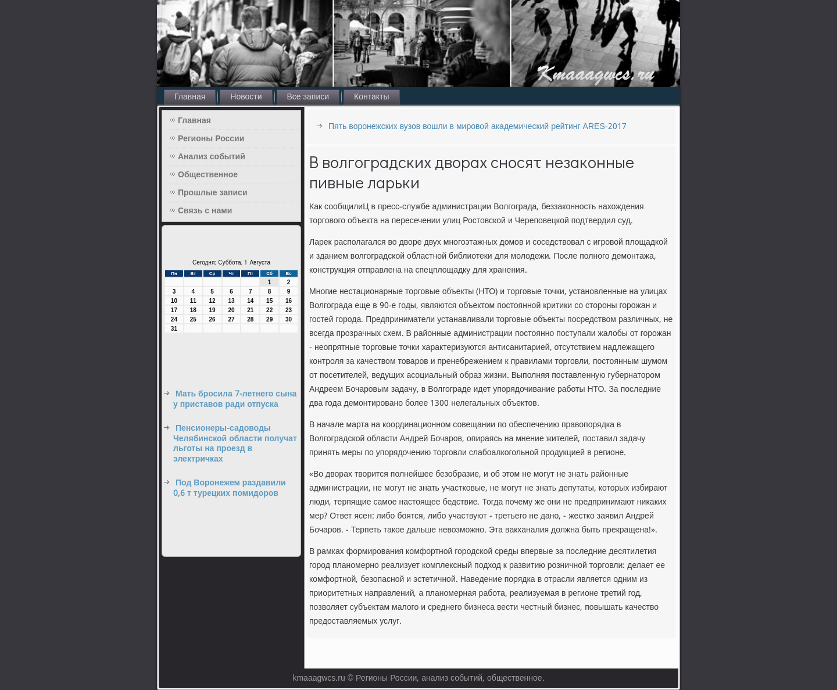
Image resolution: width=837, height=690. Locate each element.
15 (269, 301)
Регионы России (211, 139)
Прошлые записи (213, 193)
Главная (189, 97)
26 (212, 319)
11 (193, 301)
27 (231, 319)
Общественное (208, 175)
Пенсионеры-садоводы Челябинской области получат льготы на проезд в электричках (235, 443)
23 (288, 310)
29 (269, 319)
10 (174, 301)
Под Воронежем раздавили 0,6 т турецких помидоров (229, 488)
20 (231, 310)
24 (174, 319)
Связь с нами (205, 211)
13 (231, 301)
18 (193, 310)
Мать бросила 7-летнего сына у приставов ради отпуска (234, 399)
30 (288, 319)
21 (250, 310)
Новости (246, 97)
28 (250, 319)
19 (212, 310)
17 (174, 310)
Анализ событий (211, 157)
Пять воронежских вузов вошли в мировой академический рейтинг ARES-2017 (477, 127)
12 (212, 301)
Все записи (308, 97)
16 (288, 301)
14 (250, 301)
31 (174, 329)
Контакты (371, 97)
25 (193, 319)
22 (269, 310)
